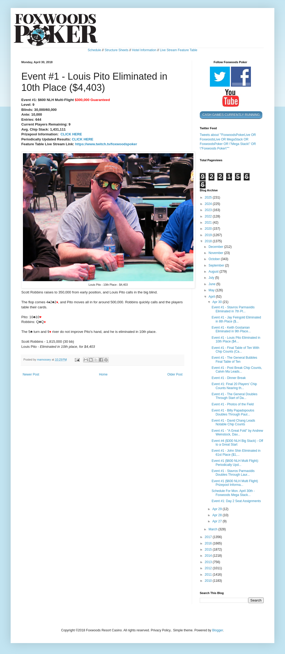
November (216, 253)
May (212, 290)
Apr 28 (217, 515)
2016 (209, 543)
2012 (209, 568)
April (212, 296)
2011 (209, 574)
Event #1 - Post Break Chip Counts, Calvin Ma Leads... (236, 369)
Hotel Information (144, 50)
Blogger (217, 630)
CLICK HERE (71, 134)
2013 (209, 562)
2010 (209, 581)
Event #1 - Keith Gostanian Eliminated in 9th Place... (231, 329)
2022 (209, 216)
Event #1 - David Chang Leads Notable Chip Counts (233, 422)
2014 (209, 556)
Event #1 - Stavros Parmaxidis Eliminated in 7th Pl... (232, 309)
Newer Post (31, 374)
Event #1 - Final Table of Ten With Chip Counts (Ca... (235, 349)
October (215, 259)
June (212, 284)
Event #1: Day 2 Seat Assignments (236, 501)
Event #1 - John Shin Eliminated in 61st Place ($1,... (235, 452)
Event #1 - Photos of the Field (232, 404)
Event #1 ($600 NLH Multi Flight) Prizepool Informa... (234, 483)
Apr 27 (217, 521)
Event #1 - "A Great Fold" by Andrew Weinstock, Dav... (237, 432)
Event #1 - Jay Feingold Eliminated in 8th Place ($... (236, 319)
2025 (209, 197)
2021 (209, 222)
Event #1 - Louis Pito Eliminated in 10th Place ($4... (235, 339)
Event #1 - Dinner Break (228, 378)
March (213, 529)
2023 (209, 210)
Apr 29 (217, 509)
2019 (209, 235)
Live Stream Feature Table (178, 50)
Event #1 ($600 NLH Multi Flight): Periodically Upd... (235, 462)
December (216, 247)
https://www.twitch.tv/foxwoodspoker (106, 144)
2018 (209, 241)
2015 (209, 549)
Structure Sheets (116, 50)
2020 (209, 229)
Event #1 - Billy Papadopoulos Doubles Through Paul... (232, 412)
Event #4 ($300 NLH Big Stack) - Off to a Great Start (237, 442)
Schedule (94, 50)
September (217, 265)
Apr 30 (217, 302)
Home (103, 374)
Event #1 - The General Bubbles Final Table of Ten (234, 359)
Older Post (174, 374)
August (214, 271)
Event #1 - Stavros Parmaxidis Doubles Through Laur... (232, 473)
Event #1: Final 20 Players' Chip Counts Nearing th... (234, 386)
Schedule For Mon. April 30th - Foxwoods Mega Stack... (233, 492)
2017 (209, 537)
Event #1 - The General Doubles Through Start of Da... (234, 396)
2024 (209, 204)
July (212, 278)
